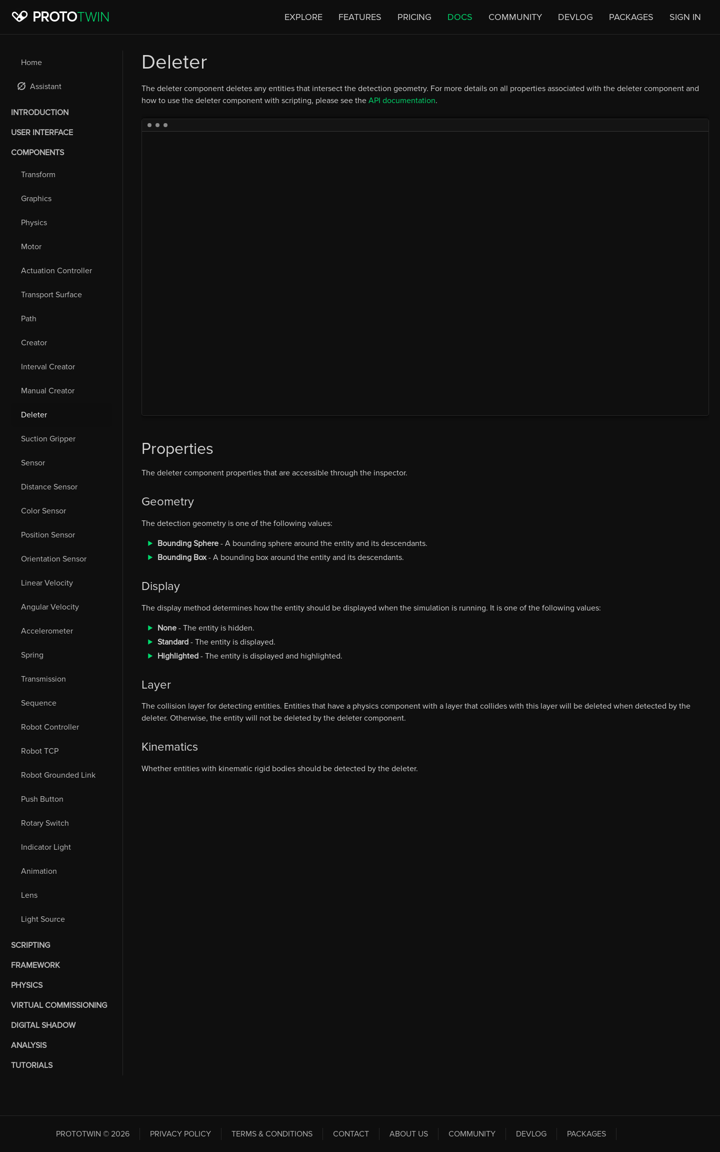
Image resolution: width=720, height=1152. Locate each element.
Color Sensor (43, 511)
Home (31, 63)
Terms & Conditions (272, 1134)
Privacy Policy (180, 1134)
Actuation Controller (56, 271)
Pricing (415, 17)
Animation (39, 871)
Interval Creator (48, 367)
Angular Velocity (50, 607)
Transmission (43, 679)
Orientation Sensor (53, 559)
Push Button (42, 799)
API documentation (402, 101)
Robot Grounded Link (58, 775)
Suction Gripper (48, 439)
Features (360, 17)
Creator (34, 343)
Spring (32, 655)
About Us (409, 1134)
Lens (29, 895)
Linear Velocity (47, 583)
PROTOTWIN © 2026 (93, 1134)
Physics (34, 223)
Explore (303, 17)
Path (28, 319)
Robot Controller (50, 727)
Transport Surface (51, 295)
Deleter (34, 415)
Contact (351, 1134)
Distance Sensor (49, 487)
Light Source (43, 919)
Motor (31, 247)
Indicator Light (46, 847)
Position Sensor (48, 535)
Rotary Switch (45, 823)
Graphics (36, 199)
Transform (38, 175)
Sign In (685, 17)
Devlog (575, 17)
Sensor (33, 463)
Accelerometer (47, 631)
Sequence (38, 703)
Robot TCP (39, 751)
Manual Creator (47, 391)
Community (515, 17)
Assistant (39, 87)
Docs (460, 17)
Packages (631, 17)
